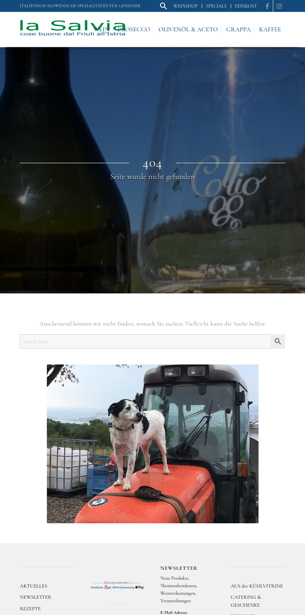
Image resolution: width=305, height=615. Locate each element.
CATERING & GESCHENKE (246, 601)
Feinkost (246, 6)
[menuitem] (164, 6)
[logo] (72, 29)
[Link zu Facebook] (267, 6)
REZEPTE (30, 608)
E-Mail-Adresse (173, 612)
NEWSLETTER (36, 597)
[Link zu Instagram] (279, 6)
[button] (164, 8)
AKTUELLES (33, 586)
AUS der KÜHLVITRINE (257, 586)
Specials (216, 6)
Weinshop (186, 6)
